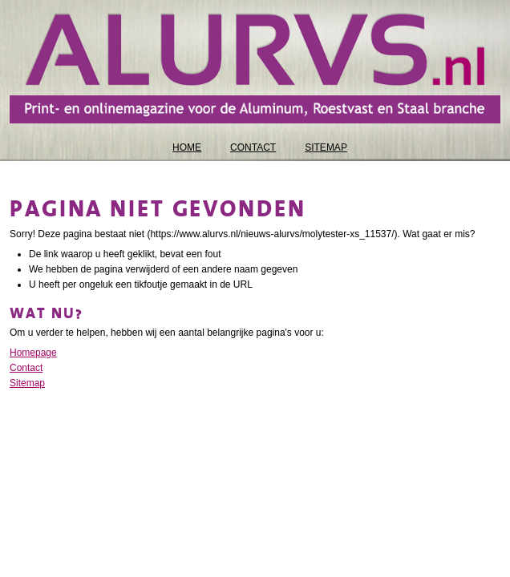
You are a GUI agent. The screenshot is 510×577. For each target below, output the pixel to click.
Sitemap (27, 383)
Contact (26, 367)
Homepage (33, 352)
